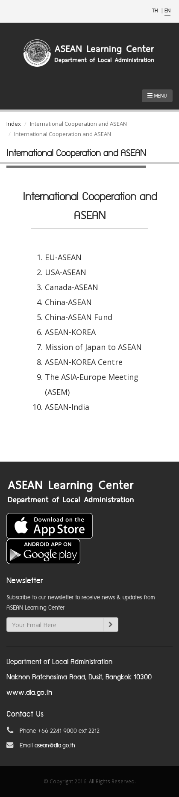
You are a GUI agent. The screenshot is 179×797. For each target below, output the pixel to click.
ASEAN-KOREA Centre (84, 362)
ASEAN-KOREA (70, 332)
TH (155, 10)
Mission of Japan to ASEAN (93, 347)
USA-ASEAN (65, 272)
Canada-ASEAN (71, 287)
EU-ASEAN (63, 257)
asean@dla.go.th (55, 746)
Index (13, 123)
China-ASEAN (68, 302)
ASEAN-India (67, 407)
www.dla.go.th (29, 693)
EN (167, 10)
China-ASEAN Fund (78, 317)
